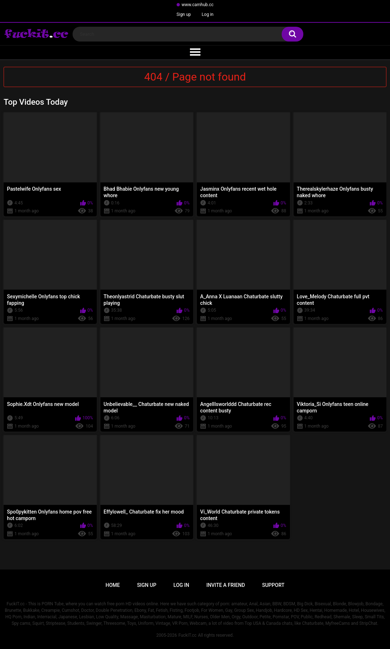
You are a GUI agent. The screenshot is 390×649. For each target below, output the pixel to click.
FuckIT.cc (187, 635)
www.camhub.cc (198, 4)
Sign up (184, 14)
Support (273, 585)
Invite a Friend (225, 585)
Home (112, 585)
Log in (208, 14)
